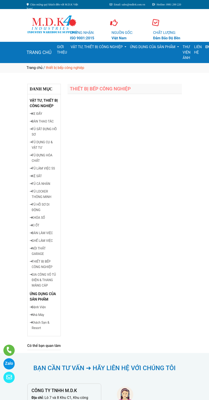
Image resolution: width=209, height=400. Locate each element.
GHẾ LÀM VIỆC (42, 240)
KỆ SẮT (37, 176)
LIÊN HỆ (198, 49)
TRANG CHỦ (39, 52)
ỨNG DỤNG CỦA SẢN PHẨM (153, 47)
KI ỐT (35, 225)
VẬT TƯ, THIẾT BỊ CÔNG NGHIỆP (97, 47)
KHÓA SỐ (38, 217)
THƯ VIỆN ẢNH (186, 52)
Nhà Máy (38, 315)
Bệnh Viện (39, 307)
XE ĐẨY (37, 113)
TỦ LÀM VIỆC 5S (43, 168)
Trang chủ (35, 68)
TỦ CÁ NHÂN (41, 184)
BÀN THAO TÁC (43, 121)
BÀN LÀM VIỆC (42, 233)
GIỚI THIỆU (62, 49)
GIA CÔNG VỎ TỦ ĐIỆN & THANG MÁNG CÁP (44, 280)
